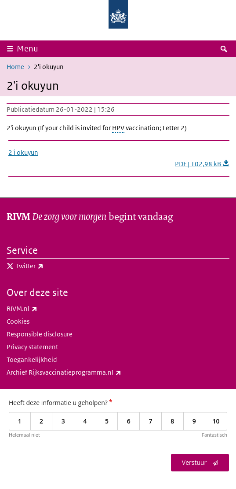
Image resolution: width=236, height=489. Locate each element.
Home (15, 66)
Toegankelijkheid (32, 359)
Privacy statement (32, 347)
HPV (118, 128)
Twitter (49, 266)
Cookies (18, 321)
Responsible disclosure (40, 334)
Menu (27, 49)
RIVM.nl (41, 308)
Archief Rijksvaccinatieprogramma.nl (83, 372)
